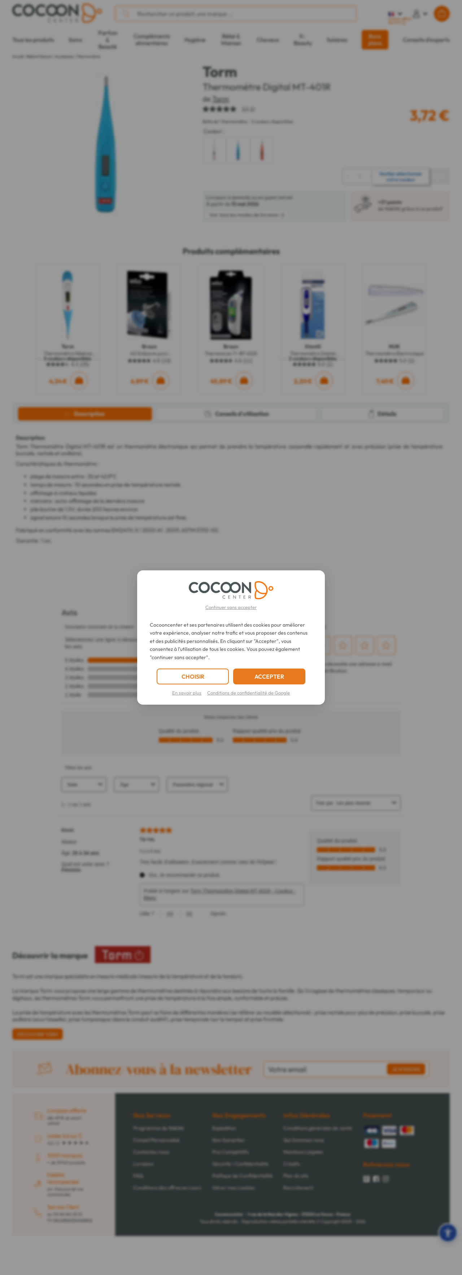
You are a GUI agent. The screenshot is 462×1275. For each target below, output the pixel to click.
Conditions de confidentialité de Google (248, 693)
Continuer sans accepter (231, 607)
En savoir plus (186, 693)
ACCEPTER (269, 676)
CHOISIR (193, 676)
